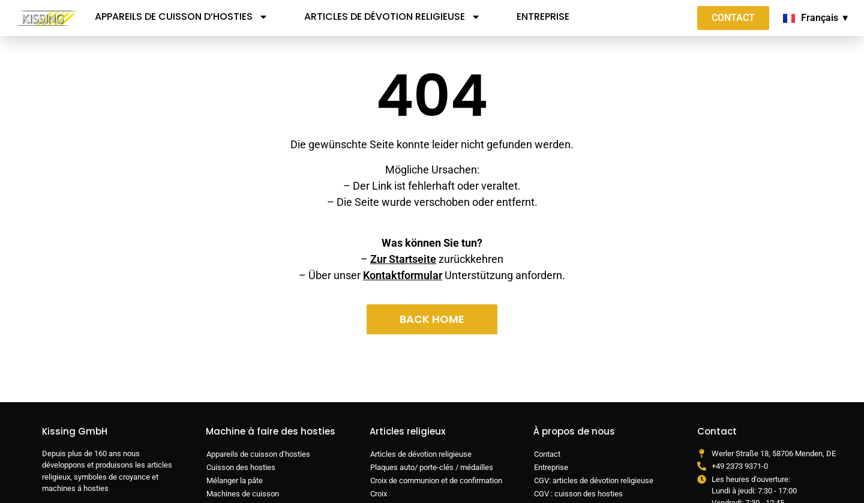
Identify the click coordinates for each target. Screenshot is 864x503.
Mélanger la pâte (234, 480)
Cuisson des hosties (240, 467)
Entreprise (543, 16)
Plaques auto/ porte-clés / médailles (431, 467)
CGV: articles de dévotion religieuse (593, 480)
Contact (547, 454)
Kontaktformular (402, 275)
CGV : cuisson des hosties (578, 493)
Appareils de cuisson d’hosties (181, 17)
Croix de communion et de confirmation (436, 480)
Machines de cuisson (242, 493)
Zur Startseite (403, 259)
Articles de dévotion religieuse (392, 17)
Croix (378, 493)
